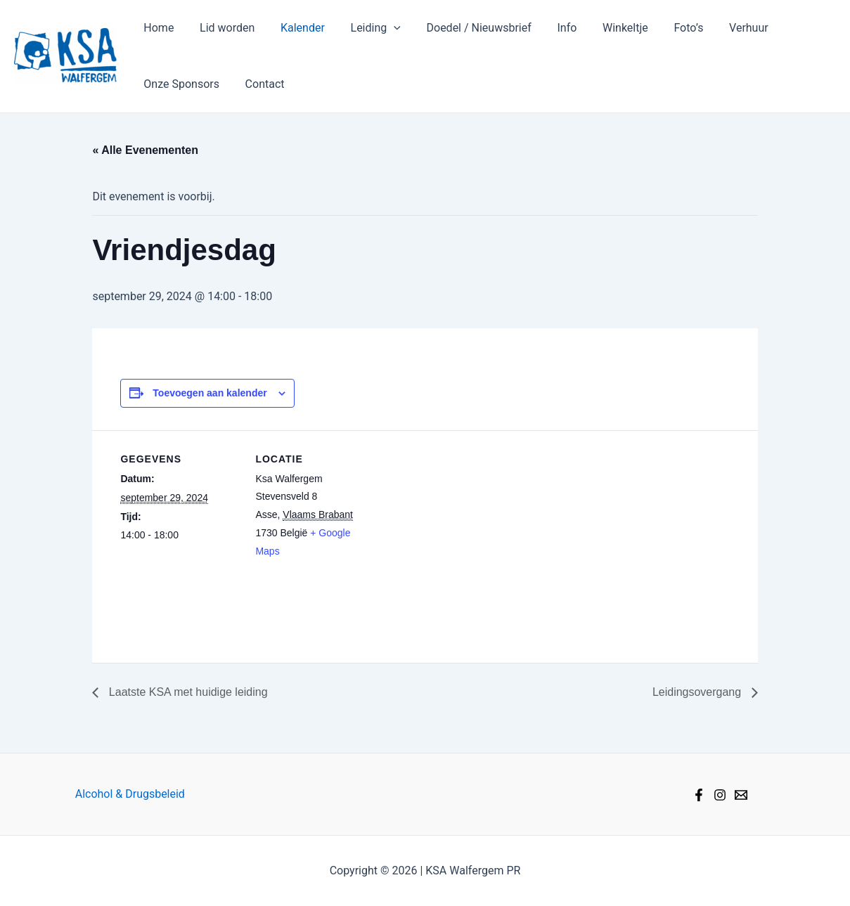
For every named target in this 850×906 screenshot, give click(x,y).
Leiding (364, 28)
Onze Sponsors (180, 84)
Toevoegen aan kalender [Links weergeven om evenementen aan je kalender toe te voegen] (209, 393)
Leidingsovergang (698, 692)
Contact (260, 84)
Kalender (294, 27)
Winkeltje (604, 27)
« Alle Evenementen (145, 150)
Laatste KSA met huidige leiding (186, 692)
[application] (382, 28)
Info (549, 27)
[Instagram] (720, 795)
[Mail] (741, 795)
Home (157, 27)
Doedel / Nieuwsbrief (464, 27)
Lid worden (222, 27)
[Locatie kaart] (464, 527)
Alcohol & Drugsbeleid (130, 794)
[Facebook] (699, 795)
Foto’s (664, 27)
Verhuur (720, 27)
